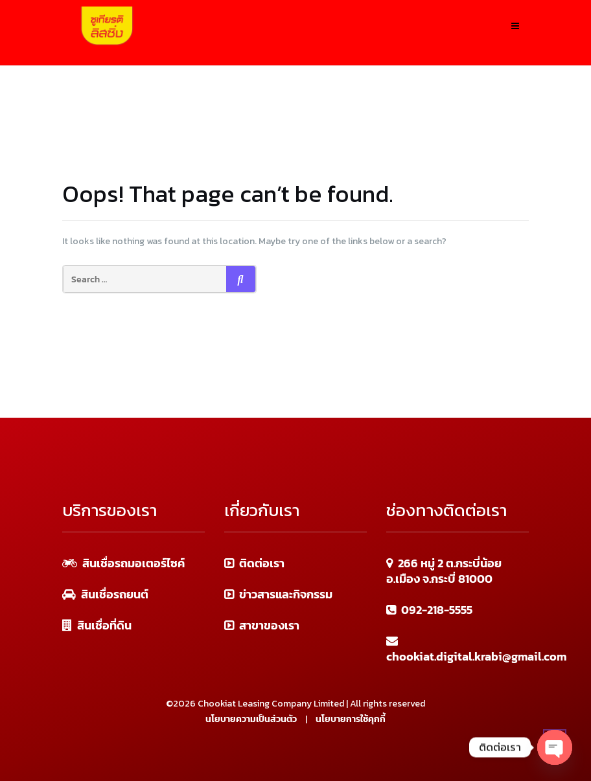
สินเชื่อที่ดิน (104, 625)
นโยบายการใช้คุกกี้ (351, 719)
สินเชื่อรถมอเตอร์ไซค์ (133, 563)
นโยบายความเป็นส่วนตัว (251, 719)
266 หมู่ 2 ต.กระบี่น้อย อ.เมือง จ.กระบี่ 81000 (444, 570)
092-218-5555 (436, 609)
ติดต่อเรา (261, 563)
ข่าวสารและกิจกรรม (285, 594)
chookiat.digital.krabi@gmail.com (476, 656)
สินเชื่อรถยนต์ (114, 594)
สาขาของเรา (269, 625)
